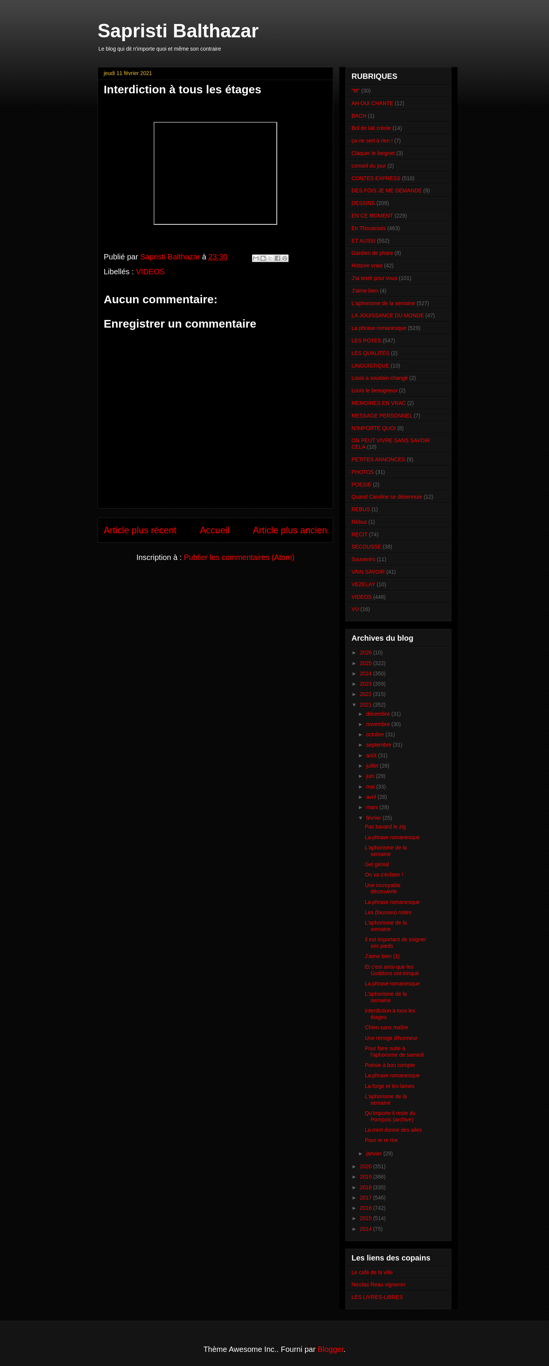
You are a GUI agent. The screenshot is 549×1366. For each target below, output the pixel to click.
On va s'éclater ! (384, 875)
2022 (366, 694)
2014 (366, 1229)
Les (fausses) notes (388, 912)
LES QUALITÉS (371, 353)
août (372, 755)
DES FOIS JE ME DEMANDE (387, 190)
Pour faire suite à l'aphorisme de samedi (394, 1051)
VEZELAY (363, 584)
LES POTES (366, 341)
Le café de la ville (372, 1272)
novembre (378, 724)
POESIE (361, 484)
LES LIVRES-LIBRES (377, 1297)
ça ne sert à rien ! (372, 141)
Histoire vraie (367, 265)
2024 (366, 673)
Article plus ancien (290, 530)
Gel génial (377, 864)
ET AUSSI (364, 241)
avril (371, 797)
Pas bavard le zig (385, 827)
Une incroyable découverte (382, 888)
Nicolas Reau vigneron (378, 1284)
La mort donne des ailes (393, 1130)
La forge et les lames (389, 1086)
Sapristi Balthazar (178, 31)
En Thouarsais (369, 228)
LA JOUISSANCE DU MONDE (388, 315)
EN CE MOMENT (372, 216)
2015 (366, 1218)
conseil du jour (369, 166)
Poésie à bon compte (390, 1065)
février (374, 818)
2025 (366, 663)
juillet (373, 766)
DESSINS (363, 203)
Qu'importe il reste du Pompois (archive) (390, 1116)
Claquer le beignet (373, 153)
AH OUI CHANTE (372, 103)
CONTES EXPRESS (376, 178)
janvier (374, 1153)
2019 (366, 1177)
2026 (366, 652)
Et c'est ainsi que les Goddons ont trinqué (392, 970)
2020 (366, 1166)
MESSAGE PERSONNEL (382, 416)
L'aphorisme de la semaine (383, 303)
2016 (366, 1208)
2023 (366, 684)
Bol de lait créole (371, 128)
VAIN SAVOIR (368, 572)
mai (371, 787)
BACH (359, 116)
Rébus (359, 522)
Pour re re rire (381, 1140)
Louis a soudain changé (380, 378)
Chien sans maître (386, 1027)
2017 (366, 1198)
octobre (375, 734)
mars (372, 807)
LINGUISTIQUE (370, 366)
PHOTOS (363, 472)
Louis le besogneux (375, 390)
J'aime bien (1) (382, 956)
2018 (366, 1187)
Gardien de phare (372, 253)
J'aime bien (365, 291)
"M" (356, 91)
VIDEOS (150, 271)
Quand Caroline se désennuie (387, 497)
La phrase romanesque (379, 328)
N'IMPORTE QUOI (374, 428)
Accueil (214, 530)
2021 (366, 705)
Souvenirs (363, 559)
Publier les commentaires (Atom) (239, 557)
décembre (378, 714)
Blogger (331, 1349)
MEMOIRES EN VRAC (379, 403)
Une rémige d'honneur (391, 1038)
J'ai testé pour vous (374, 278)
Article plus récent (140, 530)
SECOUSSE (366, 547)
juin (371, 776)
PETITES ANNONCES (378, 459)
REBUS (361, 509)
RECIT (360, 534)
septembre (379, 745)
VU (355, 609)
